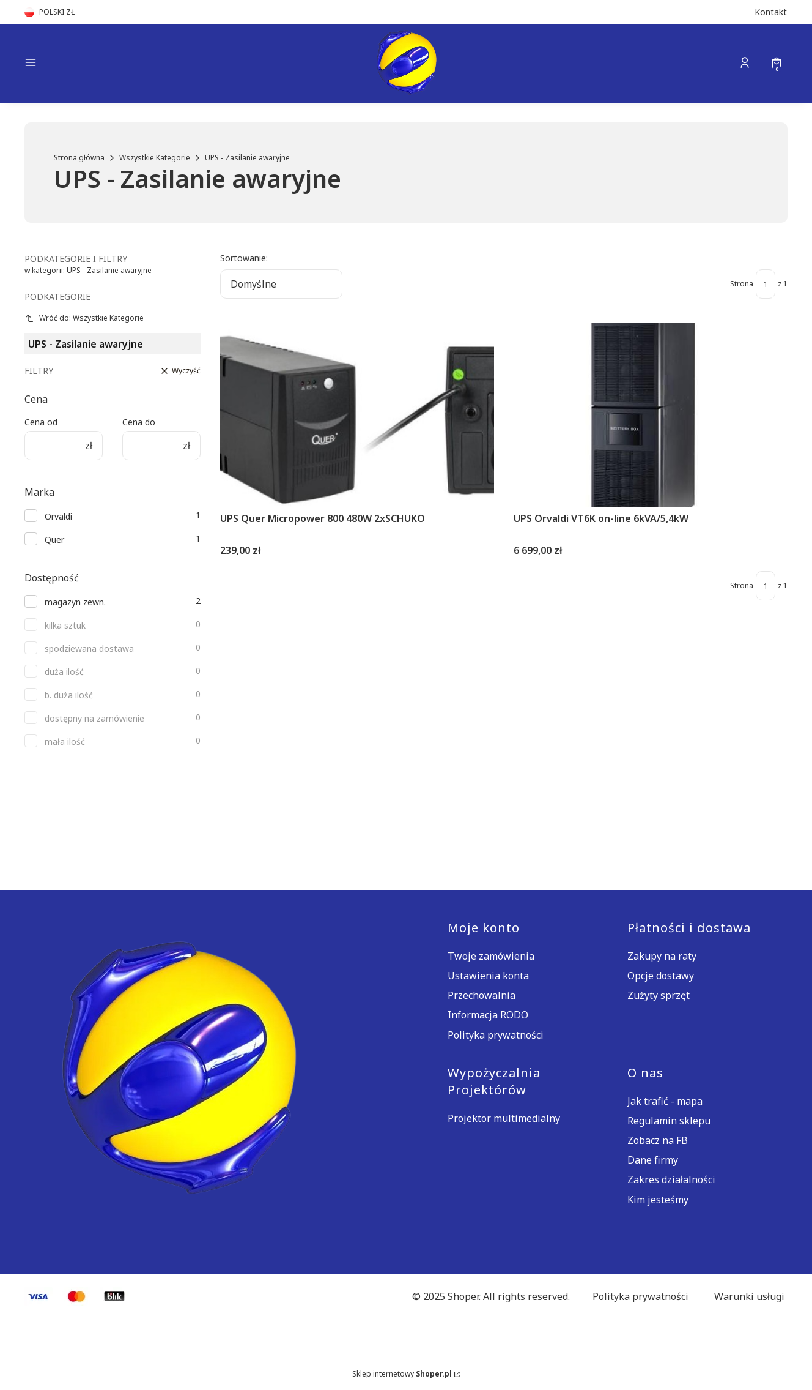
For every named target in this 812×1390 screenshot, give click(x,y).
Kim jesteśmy (657, 1199)
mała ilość (65, 741)
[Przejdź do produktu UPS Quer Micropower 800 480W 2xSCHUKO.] (357, 415)
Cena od (40, 422)
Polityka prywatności (496, 1035)
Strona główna (79, 157)
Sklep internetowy (402, 1374)
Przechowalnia (481, 995)
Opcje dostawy (660, 975)
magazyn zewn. (75, 602)
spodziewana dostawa (89, 648)
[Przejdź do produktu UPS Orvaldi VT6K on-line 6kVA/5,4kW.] (651, 415)
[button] (114, 64)
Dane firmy (652, 1160)
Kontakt (771, 12)
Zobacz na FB (657, 1140)
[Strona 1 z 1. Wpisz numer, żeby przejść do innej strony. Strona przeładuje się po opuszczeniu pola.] (765, 284)
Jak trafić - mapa (665, 1101)
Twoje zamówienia (491, 956)
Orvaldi (58, 516)
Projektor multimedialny (504, 1118)
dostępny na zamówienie (94, 718)
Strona (741, 283)
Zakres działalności (671, 1179)
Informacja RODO (488, 1015)
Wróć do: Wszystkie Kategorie (84, 318)
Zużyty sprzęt (658, 995)
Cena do (138, 422)
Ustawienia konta (488, 975)
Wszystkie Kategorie (154, 157)
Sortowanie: (244, 258)
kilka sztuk (65, 625)
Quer (54, 539)
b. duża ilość (69, 695)
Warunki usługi (749, 1296)
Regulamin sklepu (669, 1120)
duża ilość (64, 672)
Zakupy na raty (661, 956)
